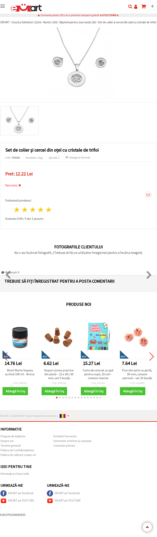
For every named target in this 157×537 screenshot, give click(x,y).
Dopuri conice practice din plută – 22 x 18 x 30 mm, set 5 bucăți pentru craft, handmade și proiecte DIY (59, 374)
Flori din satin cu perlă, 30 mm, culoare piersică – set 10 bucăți (137, 374)
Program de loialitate (12, 436)
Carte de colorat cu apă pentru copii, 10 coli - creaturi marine (98, 374)
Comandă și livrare (64, 445)
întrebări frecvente (65, 436)
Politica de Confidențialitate (17, 450)
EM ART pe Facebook (16, 493)
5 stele (49, 210)
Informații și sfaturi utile (14, 474)
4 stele (41, 210)
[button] (57, 397)
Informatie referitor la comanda (72, 441)
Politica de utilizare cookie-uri (18, 455)
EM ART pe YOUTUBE (17, 501)
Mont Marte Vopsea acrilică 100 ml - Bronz (20, 372)
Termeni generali (10, 445)
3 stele (33, 210)
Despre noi (7, 441)
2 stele (25, 210)
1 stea (17, 210)
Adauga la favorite (77, 157)
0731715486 (109, 15)
